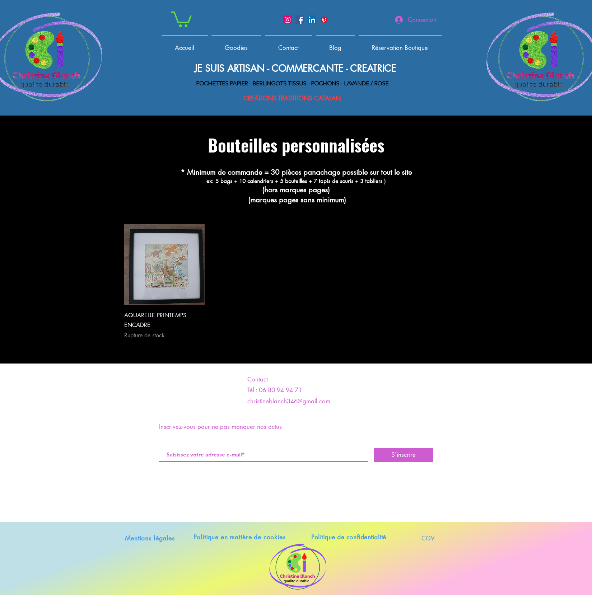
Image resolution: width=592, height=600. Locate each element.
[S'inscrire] (403, 455)
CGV (428, 538)
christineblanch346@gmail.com (288, 401)
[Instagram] (287, 19)
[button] (181, 18)
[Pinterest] (324, 19)
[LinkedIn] (312, 19)
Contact (257, 379)
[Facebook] (299, 19)
